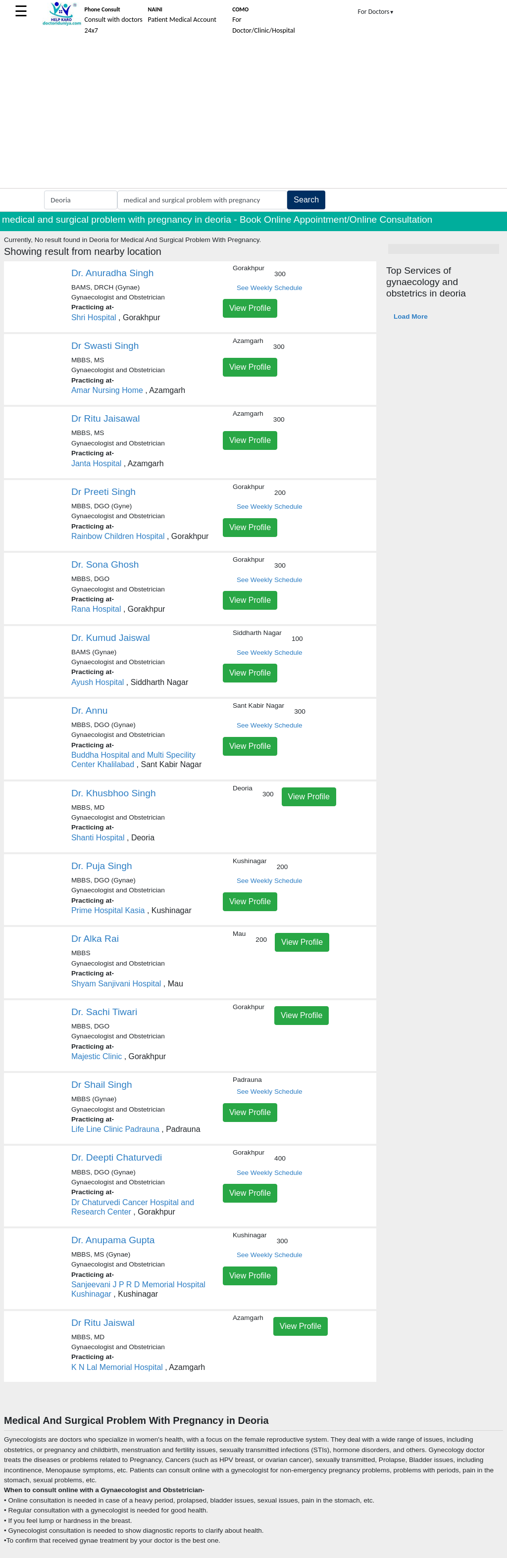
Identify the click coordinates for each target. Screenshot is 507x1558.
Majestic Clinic (96, 1056)
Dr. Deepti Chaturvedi (116, 1157)
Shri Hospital (93, 317)
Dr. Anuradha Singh (112, 273)
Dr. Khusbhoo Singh (113, 793)
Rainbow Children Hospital (118, 536)
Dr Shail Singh (101, 1084)
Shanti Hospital (98, 837)
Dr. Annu (89, 710)
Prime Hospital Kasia (108, 910)
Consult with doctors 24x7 (114, 20)
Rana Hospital (96, 609)
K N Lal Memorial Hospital (117, 1367)
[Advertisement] (253, 114)
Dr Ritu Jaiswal (103, 1322)
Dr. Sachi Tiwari (104, 1012)
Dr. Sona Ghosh (105, 564)
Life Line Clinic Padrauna (115, 1129)
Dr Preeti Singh (103, 492)
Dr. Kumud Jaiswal (110, 638)
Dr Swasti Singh (105, 346)
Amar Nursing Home (107, 390)
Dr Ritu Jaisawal (105, 418)
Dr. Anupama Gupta (113, 1240)
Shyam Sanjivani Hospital (116, 983)
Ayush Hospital (97, 682)
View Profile (250, 308)
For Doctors (376, 11)
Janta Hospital (96, 463)
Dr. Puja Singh (101, 866)
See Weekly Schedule (270, 288)
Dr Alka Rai (95, 938)
